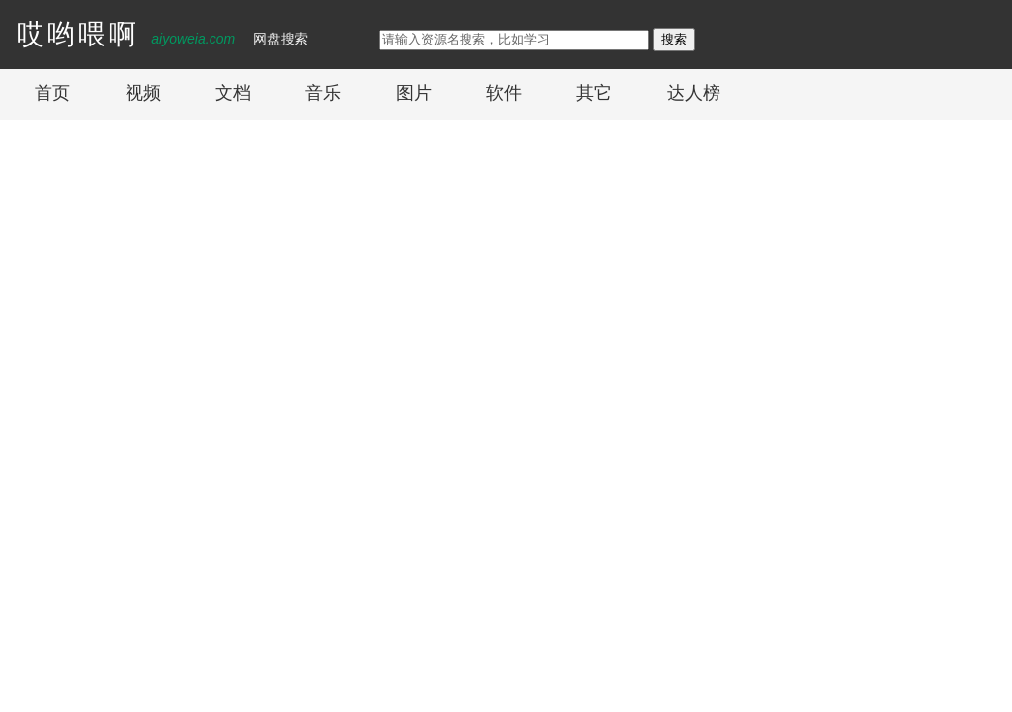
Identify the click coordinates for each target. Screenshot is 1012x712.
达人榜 (693, 93)
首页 (52, 93)
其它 (594, 93)
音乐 (323, 93)
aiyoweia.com (193, 38)
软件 (504, 93)
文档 (233, 93)
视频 (143, 93)
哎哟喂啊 (78, 34)
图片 (414, 93)
